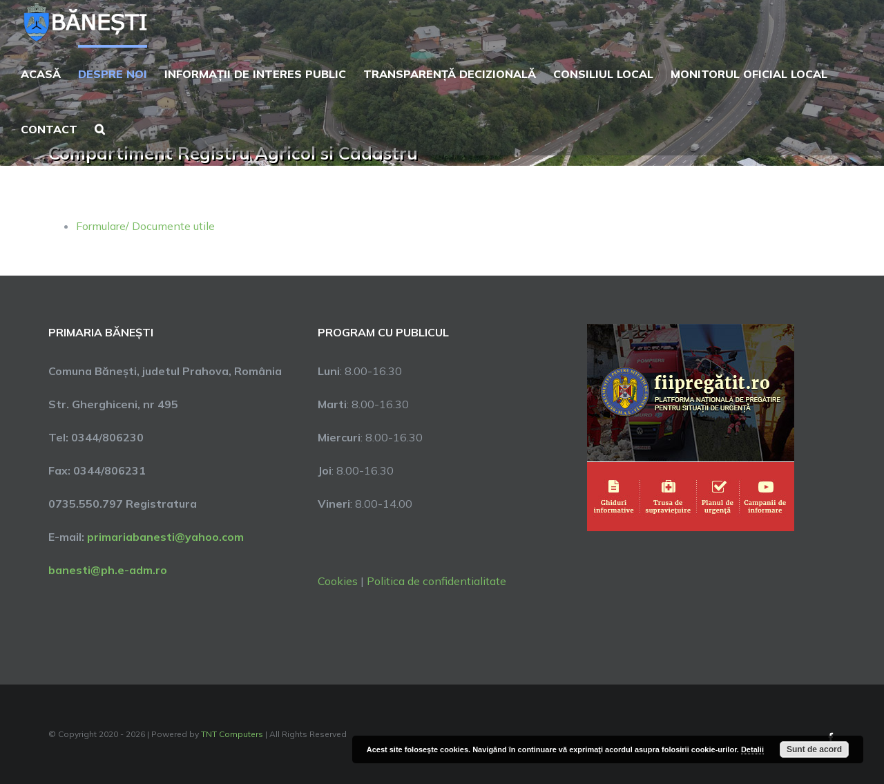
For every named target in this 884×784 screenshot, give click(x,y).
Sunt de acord (814, 749)
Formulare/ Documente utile (145, 226)
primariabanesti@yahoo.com (165, 537)
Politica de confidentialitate (436, 581)
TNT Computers (232, 734)
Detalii (752, 749)
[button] (100, 127)
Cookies (338, 581)
